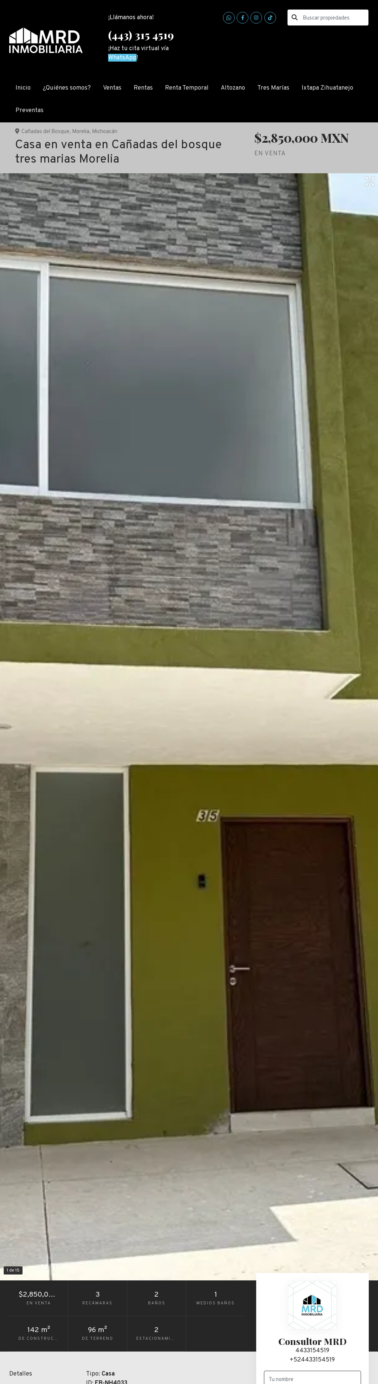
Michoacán (104, 131)
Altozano (233, 88)
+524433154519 (312, 1360)
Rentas (143, 88)
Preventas (30, 110)
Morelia (80, 131)
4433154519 (312, 1351)
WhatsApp (122, 58)
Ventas (112, 88)
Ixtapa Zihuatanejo (327, 88)
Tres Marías (273, 88)
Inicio (23, 88)
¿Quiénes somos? (67, 88)
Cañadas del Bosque (45, 131)
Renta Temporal (187, 88)
